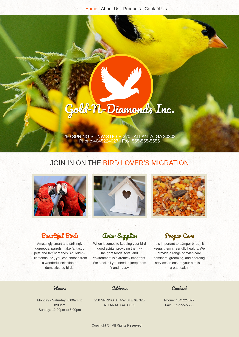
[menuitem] (91, 9)
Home (91, 8)
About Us (110, 8)
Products (132, 8)
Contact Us (156, 8)
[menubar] (130, 9)
